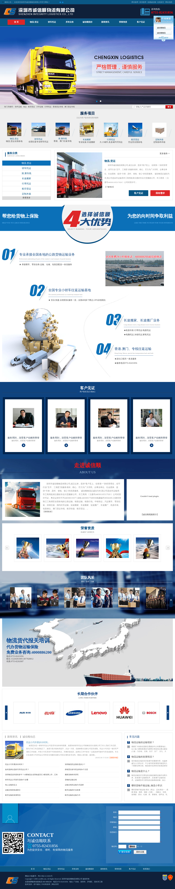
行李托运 (48, 107)
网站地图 (168, 2)
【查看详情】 (114, 758)
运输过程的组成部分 (12, 790)
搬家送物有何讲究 (72, 775)
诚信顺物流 (66, 28)
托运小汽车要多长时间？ (14, 764)
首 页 (16, 22)
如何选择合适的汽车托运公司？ (17, 769)
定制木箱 (159, 139)
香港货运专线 (58, 107)
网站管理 (55, 884)
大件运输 (39, 107)
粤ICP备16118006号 (45, 876)
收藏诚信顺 (152, 2)
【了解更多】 (109, 187)
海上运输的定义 (11, 785)
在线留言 (160, 2)
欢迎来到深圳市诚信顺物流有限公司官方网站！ (32, 1)
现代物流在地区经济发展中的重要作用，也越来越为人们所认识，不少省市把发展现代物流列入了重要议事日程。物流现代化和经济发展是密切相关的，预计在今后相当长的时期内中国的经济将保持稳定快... (149, 770)
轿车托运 (52, 22)
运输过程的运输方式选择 (74, 785)
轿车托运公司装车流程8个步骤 (16, 780)
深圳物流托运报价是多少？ (75, 764)
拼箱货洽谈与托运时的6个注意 (76, 769)
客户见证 (141, 22)
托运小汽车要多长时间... (37, 742)
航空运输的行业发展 (72, 790)
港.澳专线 (62, 138)
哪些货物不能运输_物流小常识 (146, 789)
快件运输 (18, 107)
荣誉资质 (123, 22)
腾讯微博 (134, 2)
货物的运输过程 (71, 780)
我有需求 (160, 193)
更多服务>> (165, 153)
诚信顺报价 (87, 22)
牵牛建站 (37, 884)
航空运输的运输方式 (72, 795)
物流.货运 (34, 22)
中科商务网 (46, 884)
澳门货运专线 (69, 107)
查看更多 (26, 198)
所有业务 (75, 869)
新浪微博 (142, 2)
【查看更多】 (48, 512)
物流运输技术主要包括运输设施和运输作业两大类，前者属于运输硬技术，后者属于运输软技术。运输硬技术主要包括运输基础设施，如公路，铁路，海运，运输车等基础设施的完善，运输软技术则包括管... (149, 784)
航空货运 (31, 107)
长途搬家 (87, 139)
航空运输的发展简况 (12, 795)
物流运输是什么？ (140, 775)
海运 (25, 107)
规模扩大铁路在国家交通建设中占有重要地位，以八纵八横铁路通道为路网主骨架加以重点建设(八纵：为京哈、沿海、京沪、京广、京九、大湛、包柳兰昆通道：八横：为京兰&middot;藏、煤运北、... (149, 755)
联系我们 (159, 22)
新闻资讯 (105, 22)
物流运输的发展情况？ (142, 761)
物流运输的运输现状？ (142, 746)
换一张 (139, 846)
